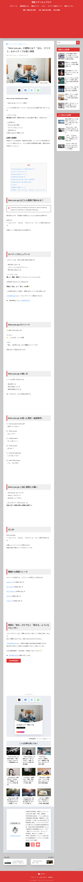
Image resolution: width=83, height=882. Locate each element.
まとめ (14, 184)
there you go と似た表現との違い (22, 182)
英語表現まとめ (24, 6)
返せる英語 (57, 10)
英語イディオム (68, 6)
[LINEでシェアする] (38, 90)
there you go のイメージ (19, 174)
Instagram (33, 847)
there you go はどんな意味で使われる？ (23, 169)
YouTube (38, 847)
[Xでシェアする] (19, 90)
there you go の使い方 (18, 176)
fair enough (10, 587)
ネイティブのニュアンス (19, 171)
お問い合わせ (43, 877)
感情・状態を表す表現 (29, 10)
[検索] (78, 42)
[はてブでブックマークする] (32, 90)
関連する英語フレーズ (18, 187)
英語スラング (35, 6)
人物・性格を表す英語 (44, 10)
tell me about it (11, 591)
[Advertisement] (41, 26)
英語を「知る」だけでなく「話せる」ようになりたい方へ (29, 190)
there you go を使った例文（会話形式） (24, 179)
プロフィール (13, 6)
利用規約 (50, 877)
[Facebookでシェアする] (25, 90)
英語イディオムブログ (41, 2)
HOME (41, 874)
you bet (9, 596)
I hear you (10, 601)
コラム (43, 6)
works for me (10, 582)
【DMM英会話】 (12, 296)
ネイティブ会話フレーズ (55, 6)
